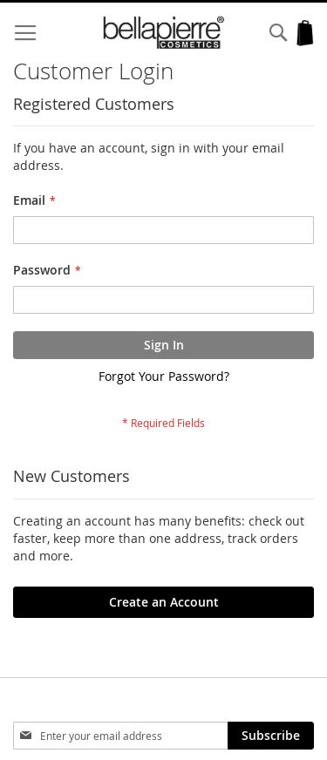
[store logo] (164, 33)
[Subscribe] (271, 736)
